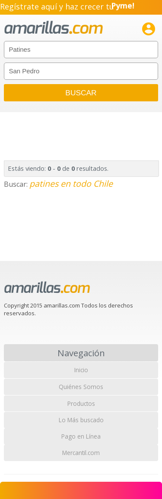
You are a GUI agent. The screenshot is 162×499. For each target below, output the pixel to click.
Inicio (81, 370)
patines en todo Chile (71, 183)
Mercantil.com (81, 453)
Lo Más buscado (81, 420)
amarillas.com (53, 28)
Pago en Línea (81, 436)
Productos (81, 403)
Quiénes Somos (81, 387)
